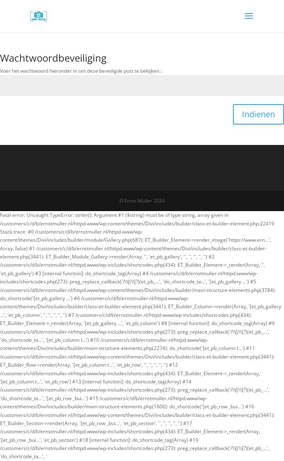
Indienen (258, 114)
